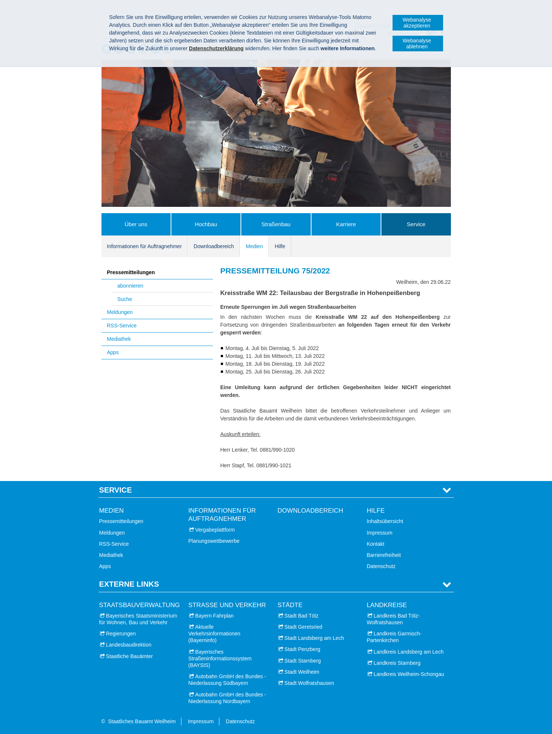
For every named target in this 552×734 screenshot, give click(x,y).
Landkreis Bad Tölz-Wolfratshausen (393, 619)
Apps (113, 352)
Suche (124, 299)
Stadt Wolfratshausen (309, 683)
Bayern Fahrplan (214, 616)
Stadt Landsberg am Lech (314, 638)
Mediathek (119, 339)
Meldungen (120, 312)
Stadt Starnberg (302, 661)
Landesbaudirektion (128, 645)
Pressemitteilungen (131, 272)
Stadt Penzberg (302, 649)
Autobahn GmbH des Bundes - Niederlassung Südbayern (227, 679)
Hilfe (280, 246)
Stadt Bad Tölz (301, 616)
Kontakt (375, 544)
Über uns (136, 224)
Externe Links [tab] (129, 584)
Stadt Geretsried (303, 627)
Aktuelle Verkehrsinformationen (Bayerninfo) (214, 633)
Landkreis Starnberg (397, 663)
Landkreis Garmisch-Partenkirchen (394, 637)
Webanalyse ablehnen (417, 43)
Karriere (346, 224)
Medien (254, 246)
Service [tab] (115, 490)
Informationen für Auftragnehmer (144, 246)
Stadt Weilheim (301, 672)
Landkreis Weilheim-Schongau (409, 674)
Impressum (380, 533)
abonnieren (130, 286)
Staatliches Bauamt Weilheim (142, 721)
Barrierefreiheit (384, 555)
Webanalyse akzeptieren (417, 23)
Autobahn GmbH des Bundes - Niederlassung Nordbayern (227, 698)
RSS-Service (122, 325)
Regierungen (121, 634)
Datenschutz (381, 566)
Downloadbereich (214, 246)
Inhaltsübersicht (385, 521)
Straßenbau (275, 224)
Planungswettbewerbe (214, 541)
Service (416, 224)
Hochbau (206, 224)
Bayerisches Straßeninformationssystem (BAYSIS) (220, 658)
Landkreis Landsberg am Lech (408, 652)
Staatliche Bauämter (129, 656)
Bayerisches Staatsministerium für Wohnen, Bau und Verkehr (138, 619)
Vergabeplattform (215, 530)
